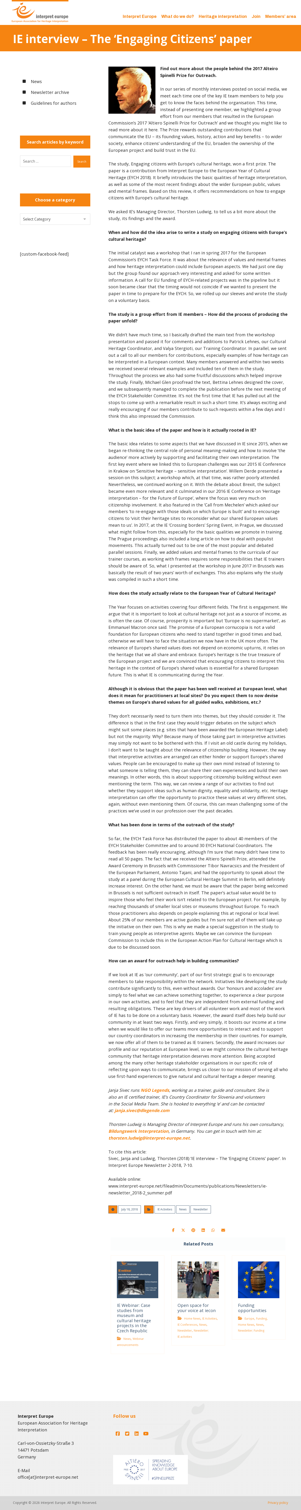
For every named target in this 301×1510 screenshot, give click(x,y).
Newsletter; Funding (252, 1331)
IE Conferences (187, 1325)
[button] (169, 1231)
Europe (250, 1319)
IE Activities (165, 1209)
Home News (191, 1319)
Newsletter (201, 1209)
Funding (262, 1319)
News (182, 1209)
